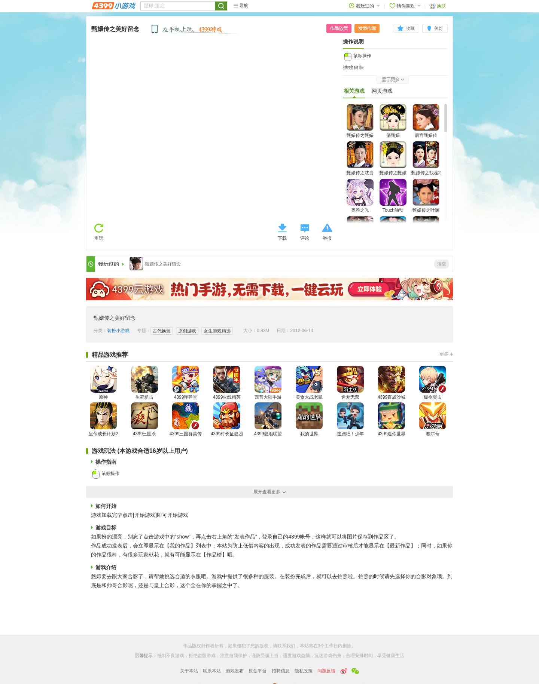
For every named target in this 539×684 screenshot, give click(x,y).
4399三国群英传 (186, 419)
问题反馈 (326, 671)
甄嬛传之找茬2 (426, 158)
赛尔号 (432, 419)
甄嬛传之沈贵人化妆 (360, 162)
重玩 (98, 238)
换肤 (437, 6)
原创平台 (258, 671)
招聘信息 (281, 671)
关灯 (438, 28)
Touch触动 (393, 196)
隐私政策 (304, 671)
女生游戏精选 (217, 331)
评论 (304, 238)
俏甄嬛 (393, 121)
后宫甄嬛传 (425, 121)
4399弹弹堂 (185, 383)
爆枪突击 (432, 383)
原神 (103, 383)
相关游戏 (354, 93)
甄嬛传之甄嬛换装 (393, 162)
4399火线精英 (227, 383)
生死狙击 (144, 383)
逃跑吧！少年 (350, 419)
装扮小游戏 (118, 330)
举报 (327, 238)
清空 (441, 264)
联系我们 (286, 645)
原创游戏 (187, 331)
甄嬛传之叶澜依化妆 (425, 200)
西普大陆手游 (268, 383)
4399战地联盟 (268, 419)
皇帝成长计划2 (103, 419)
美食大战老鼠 (309, 383)
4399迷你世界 (392, 419)
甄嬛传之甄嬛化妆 (360, 125)
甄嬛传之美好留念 (115, 29)
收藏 (410, 28)
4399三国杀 (144, 419)
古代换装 (162, 331)
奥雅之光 (360, 196)
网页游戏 (382, 91)
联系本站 (212, 671)
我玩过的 (364, 6)
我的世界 (309, 419)
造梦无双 (350, 383)
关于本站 (189, 671)
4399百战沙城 (392, 383)
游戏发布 (235, 671)
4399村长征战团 (227, 419)
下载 (282, 238)
